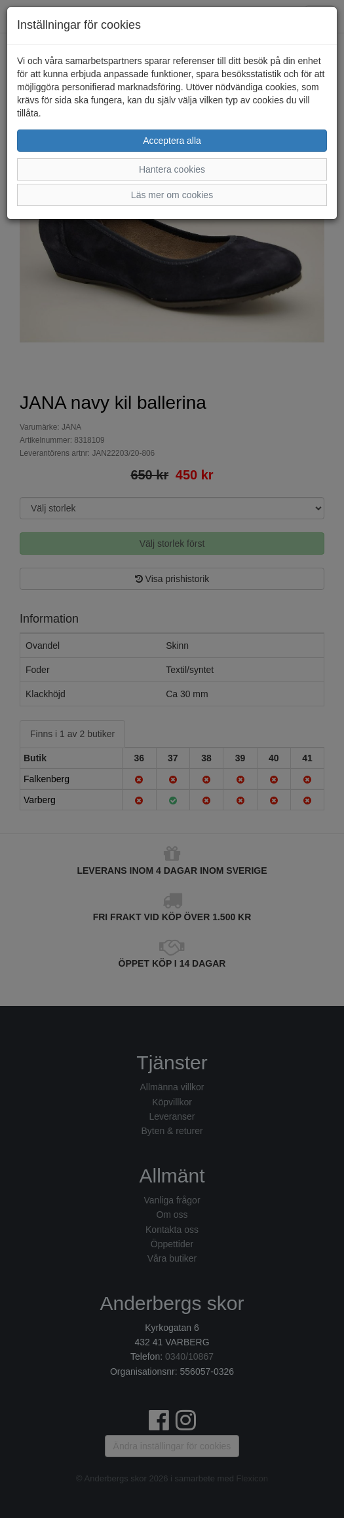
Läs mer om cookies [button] (172, 195)
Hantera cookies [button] (172, 169)
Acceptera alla (172, 140)
